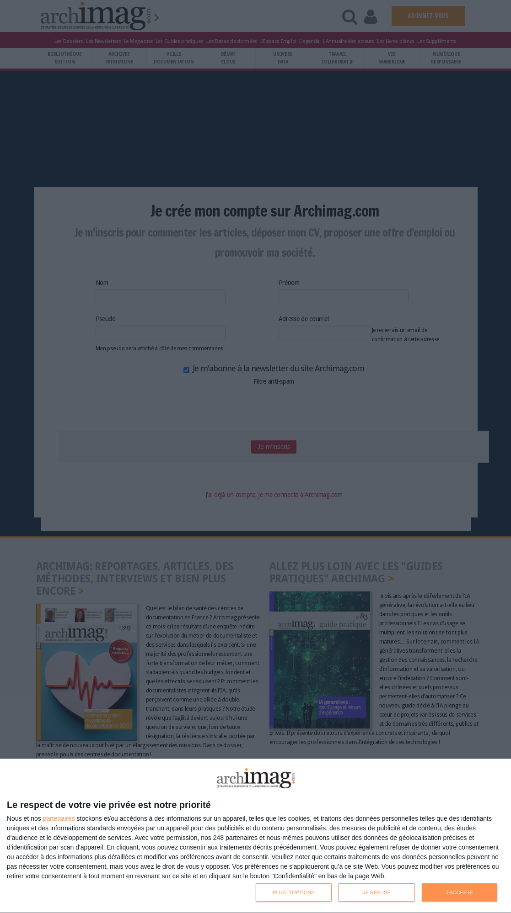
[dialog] (255, 836)
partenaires (59, 818)
